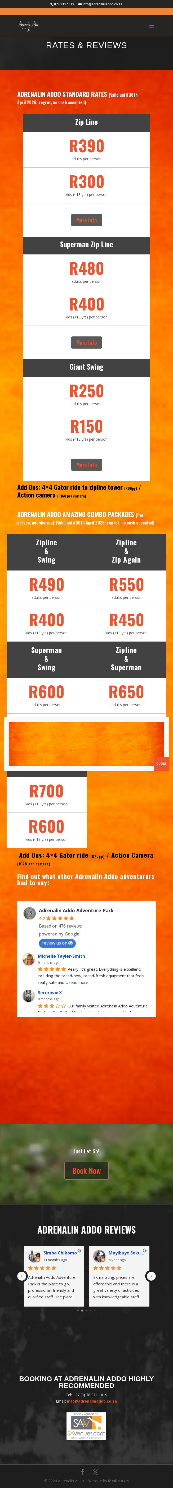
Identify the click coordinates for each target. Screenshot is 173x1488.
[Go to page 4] (95, 1310)
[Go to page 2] (86, 1310)
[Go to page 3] (90, 1310)
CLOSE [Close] (161, 763)
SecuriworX (50, 993)
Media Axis (118, 1480)
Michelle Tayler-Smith (61, 956)
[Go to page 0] (78, 1310)
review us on (57, 943)
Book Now (86, 1170)
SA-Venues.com (86, 1442)
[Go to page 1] (82, 1311)
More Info (86, 220)
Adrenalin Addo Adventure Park (76, 910)
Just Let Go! (86, 1151)
